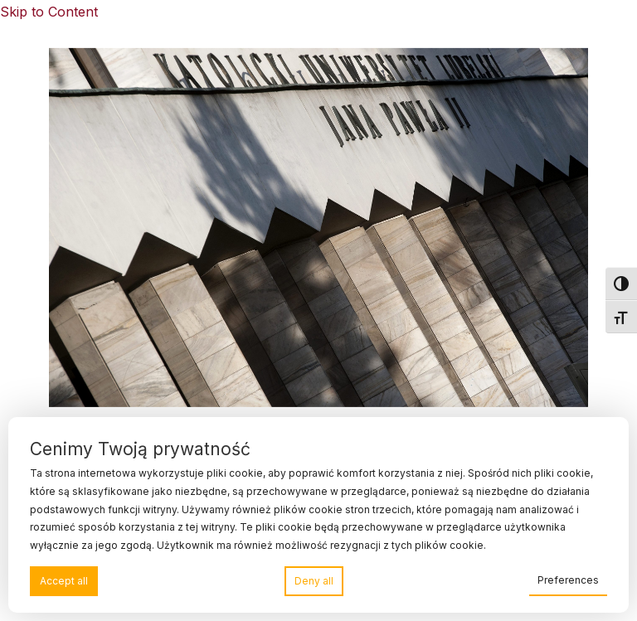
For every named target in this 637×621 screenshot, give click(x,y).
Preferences (568, 580)
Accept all (64, 581)
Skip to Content (49, 11)
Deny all (313, 581)
